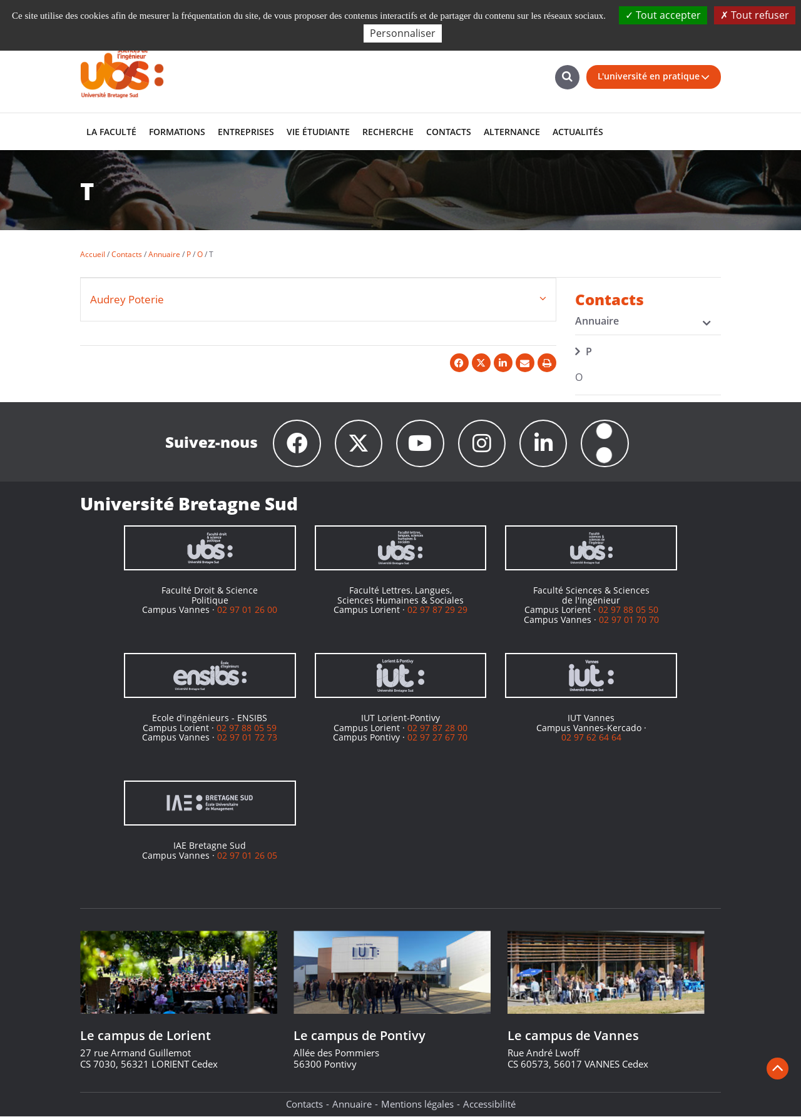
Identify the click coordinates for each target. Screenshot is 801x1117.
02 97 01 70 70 (629, 619)
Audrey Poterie (127, 299)
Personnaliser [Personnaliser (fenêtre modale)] (403, 33)
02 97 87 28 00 (437, 727)
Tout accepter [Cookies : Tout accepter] (663, 15)
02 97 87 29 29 (437, 610)
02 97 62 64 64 (591, 737)
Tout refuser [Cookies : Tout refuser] (754, 15)
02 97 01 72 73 (247, 737)
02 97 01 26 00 (247, 610)
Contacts (304, 1104)
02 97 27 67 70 (437, 737)
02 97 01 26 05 (247, 855)
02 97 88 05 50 (628, 610)
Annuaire (352, 1104)
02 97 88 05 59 (247, 727)
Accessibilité (489, 1104)
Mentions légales (417, 1104)
